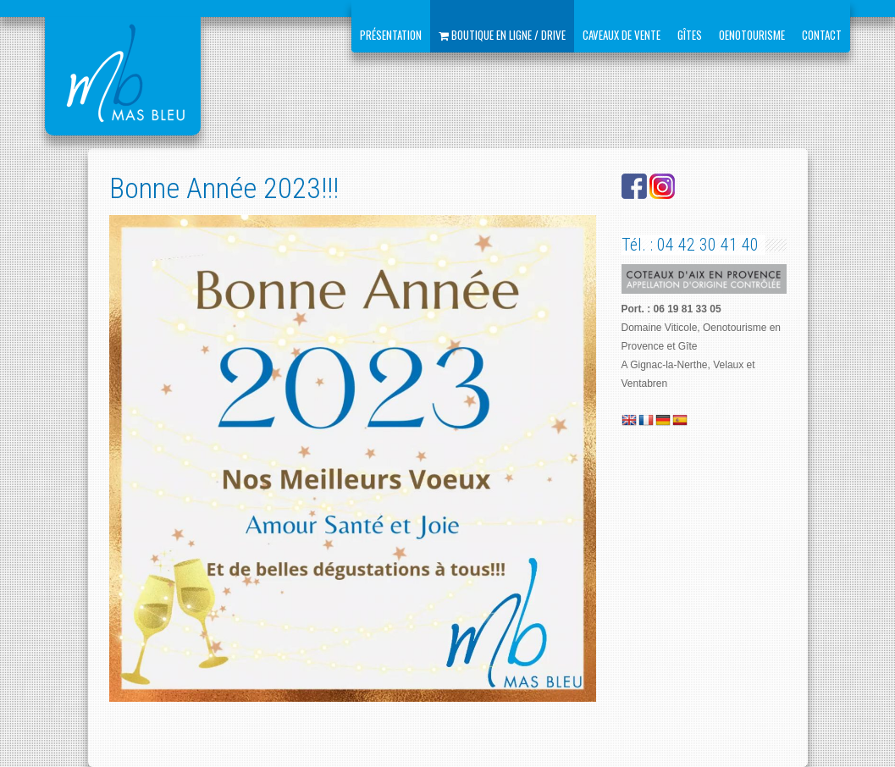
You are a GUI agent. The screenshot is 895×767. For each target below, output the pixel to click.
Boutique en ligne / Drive (502, 34)
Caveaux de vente (621, 34)
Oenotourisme (752, 34)
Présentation (391, 34)
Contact (822, 34)
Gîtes (689, 34)
